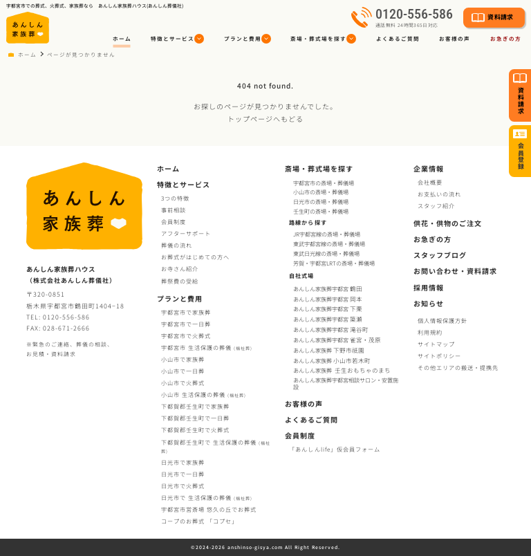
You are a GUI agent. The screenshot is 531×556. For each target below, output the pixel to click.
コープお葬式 (199, 521)
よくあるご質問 (398, 38)
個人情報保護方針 (442, 320)
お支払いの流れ (439, 194)
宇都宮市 (206, 347)
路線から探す (307, 222)
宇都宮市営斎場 (209, 509)
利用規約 (430, 332)
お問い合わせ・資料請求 (455, 270)
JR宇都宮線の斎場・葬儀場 (326, 234)
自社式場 (301, 275)
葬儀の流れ (176, 245)
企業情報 (428, 168)
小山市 (203, 394)
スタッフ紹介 (436, 206)
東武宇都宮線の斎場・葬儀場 (329, 244)
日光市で (183, 462)
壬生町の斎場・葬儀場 (320, 211)
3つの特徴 (175, 198)
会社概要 (430, 182)
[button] (177, 39)
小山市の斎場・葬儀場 (320, 192)
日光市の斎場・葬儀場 (320, 201)
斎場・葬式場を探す (319, 168)
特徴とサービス (183, 184)
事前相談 (173, 210)
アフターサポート (186, 233)
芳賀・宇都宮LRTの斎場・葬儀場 (334, 263)
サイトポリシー (439, 356)
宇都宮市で (186, 312)
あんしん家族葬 (329, 350)
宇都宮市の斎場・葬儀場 (323, 183)
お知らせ (428, 303)
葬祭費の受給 (179, 281)
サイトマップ (436, 344)
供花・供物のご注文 (447, 223)
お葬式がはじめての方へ (195, 257)
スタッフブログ (440, 254)
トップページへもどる (265, 118)
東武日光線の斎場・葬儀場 (326, 253)
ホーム (122, 38)
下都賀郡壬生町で (195, 406)
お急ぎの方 (432, 238)
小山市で (183, 359)
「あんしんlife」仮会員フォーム (334, 449)
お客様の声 (454, 38)
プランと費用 (180, 298)
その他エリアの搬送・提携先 (458, 367)
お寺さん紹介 (179, 268)
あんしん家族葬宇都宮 (328, 289)
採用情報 (428, 287)
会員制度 (173, 221)
